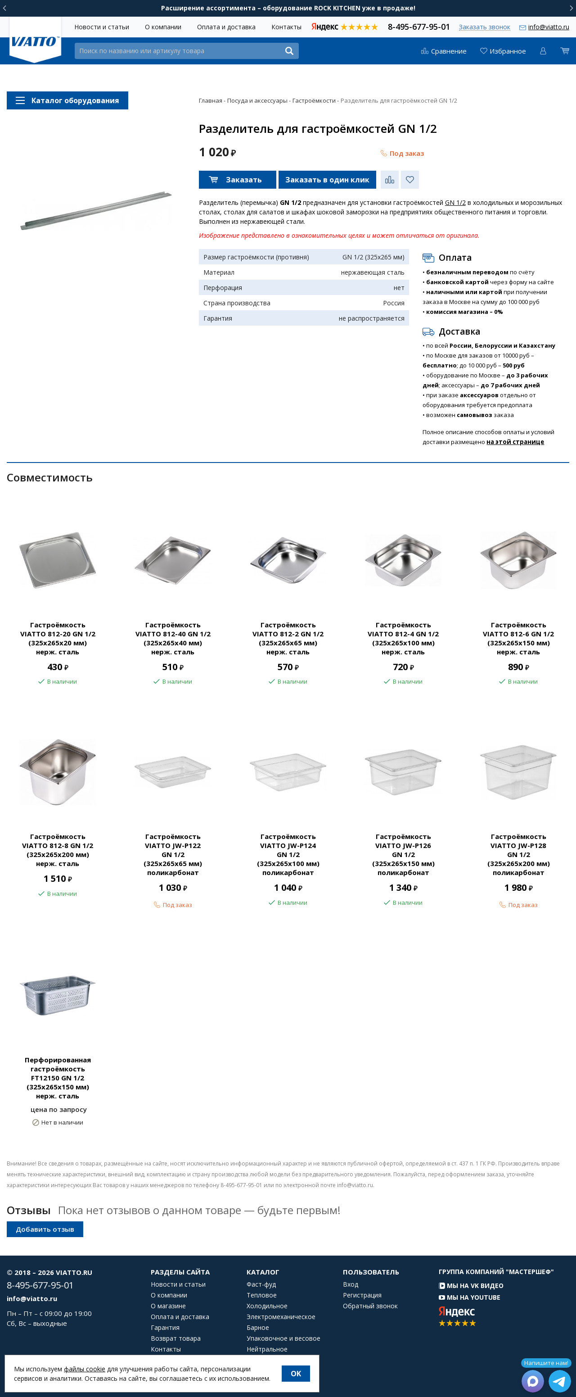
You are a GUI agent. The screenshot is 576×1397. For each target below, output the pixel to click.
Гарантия (165, 1327)
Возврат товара (176, 1338)
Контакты (286, 27)
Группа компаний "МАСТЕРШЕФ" (496, 1271)
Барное (258, 1327)
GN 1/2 (455, 202)
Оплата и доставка (226, 27)
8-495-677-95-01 (419, 26)
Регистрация (362, 1295)
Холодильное (267, 1306)
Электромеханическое (281, 1317)
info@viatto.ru (548, 27)
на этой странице (515, 442)
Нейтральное (267, 1349)
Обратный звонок (370, 1306)
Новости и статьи (101, 27)
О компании (163, 27)
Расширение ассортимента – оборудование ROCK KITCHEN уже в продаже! (288, 8)
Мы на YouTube (469, 1297)
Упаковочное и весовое (283, 1338)
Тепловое (262, 1295)
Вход (350, 1284)
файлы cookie (84, 1369)
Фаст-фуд (261, 1284)
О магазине (168, 1306)
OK (296, 1374)
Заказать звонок (484, 27)
